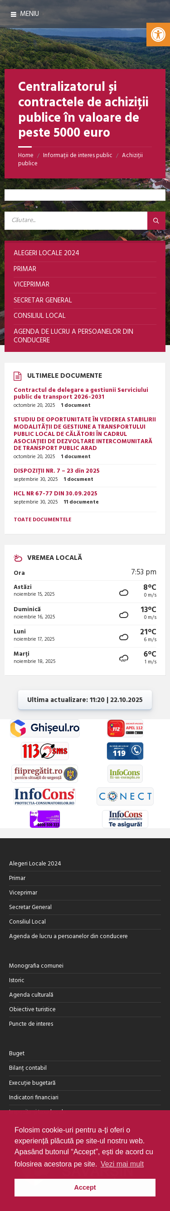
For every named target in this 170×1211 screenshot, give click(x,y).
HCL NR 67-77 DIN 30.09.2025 (55, 494)
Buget (16, 1053)
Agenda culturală (31, 995)
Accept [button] (85, 1187)
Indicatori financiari (33, 1097)
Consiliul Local (27, 922)
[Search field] (85, 221)
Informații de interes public (77, 155)
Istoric (16, 980)
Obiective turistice (32, 1009)
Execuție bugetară (32, 1083)
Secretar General (30, 907)
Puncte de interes (31, 1024)
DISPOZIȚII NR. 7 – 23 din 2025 (57, 471)
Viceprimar (23, 893)
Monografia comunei (36, 966)
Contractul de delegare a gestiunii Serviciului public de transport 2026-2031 (81, 394)
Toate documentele (42, 520)
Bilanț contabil (28, 1068)
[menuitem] (85, 254)
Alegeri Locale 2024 (35, 864)
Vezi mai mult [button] (122, 1164)
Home (26, 155)
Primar (17, 878)
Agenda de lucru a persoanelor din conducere (68, 936)
